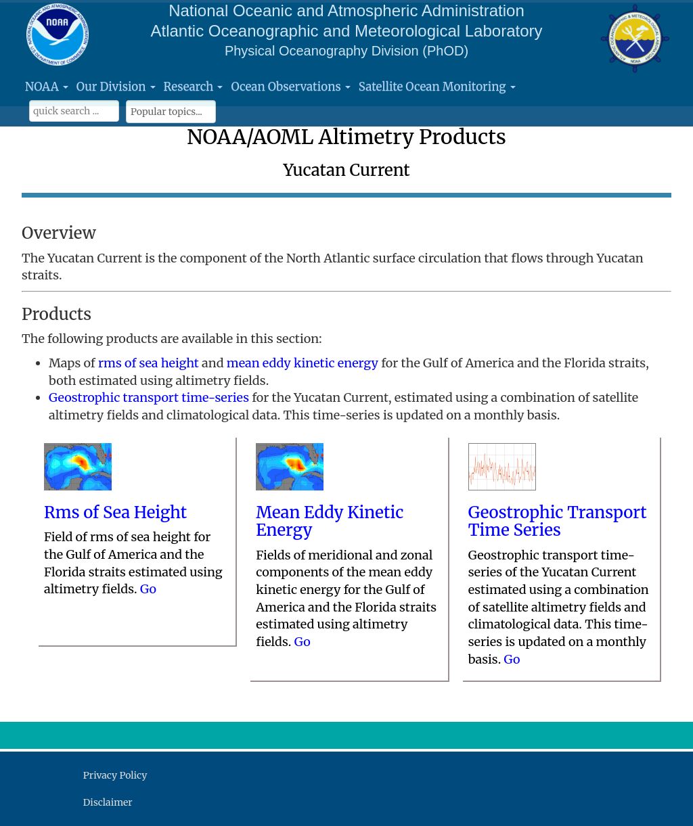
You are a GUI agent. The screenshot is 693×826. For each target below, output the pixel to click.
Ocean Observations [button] (290, 86)
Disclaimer (108, 802)
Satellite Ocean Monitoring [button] (437, 86)
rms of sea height (148, 363)
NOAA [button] (46, 86)
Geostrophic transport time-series (149, 397)
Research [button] (193, 86)
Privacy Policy (115, 775)
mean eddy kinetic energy (302, 363)
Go (148, 589)
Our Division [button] (116, 86)
